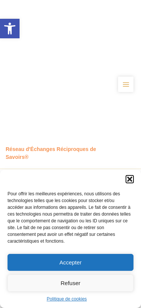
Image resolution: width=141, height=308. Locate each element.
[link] (10, 28)
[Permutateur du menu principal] (125, 84)
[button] (129, 179)
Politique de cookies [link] (67, 299)
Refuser (70, 283)
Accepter (70, 262)
